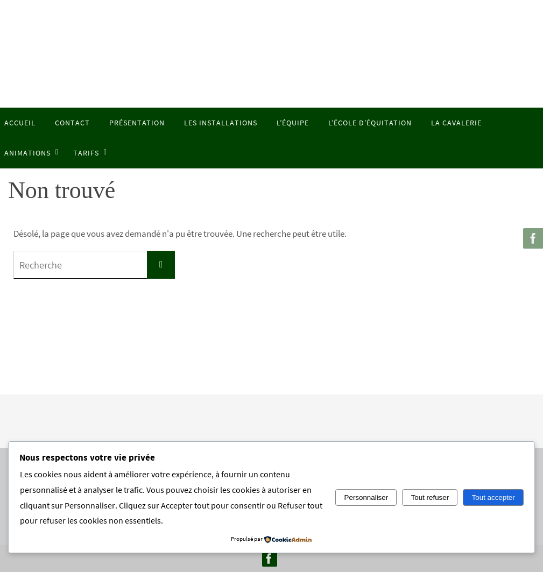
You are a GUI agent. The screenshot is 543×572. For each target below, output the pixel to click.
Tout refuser (430, 497)
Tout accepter (493, 497)
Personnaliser (366, 497)
